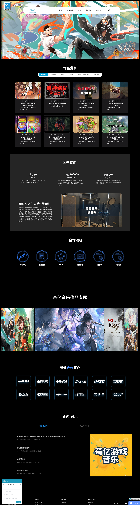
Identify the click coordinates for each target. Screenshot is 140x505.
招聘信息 (63, 502)
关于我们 (107, 10)
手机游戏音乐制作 (22, 470)
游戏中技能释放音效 (23, 448)
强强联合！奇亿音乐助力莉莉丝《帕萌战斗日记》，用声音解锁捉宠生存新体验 (41, 437)
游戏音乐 (63, 75)
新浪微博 (90, 502)
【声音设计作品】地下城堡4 (57, 103)
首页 (60, 10)
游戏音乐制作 (38, 502)
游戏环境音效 (21, 459)
